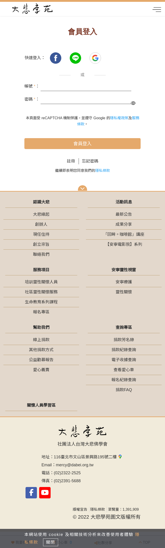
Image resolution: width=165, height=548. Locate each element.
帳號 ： (31, 86)
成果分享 (124, 224)
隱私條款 (102, 171)
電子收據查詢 (123, 360)
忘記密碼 (90, 161)
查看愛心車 (123, 370)
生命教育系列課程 (41, 302)
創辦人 (41, 224)
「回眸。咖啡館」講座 (123, 234)
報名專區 (41, 312)
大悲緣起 (41, 214)
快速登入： (35, 58)
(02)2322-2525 (67, 473)
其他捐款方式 (41, 350)
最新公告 (124, 214)
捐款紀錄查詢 (123, 350)
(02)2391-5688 (67, 481)
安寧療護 (124, 282)
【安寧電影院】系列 (123, 244)
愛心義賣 (41, 370)
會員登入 (82, 143)
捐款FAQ (124, 390)
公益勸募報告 (41, 360)
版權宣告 (80, 509)
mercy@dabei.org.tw (74, 465)
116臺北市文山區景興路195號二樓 (88, 457)
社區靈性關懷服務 (41, 292)
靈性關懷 (124, 292)
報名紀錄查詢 (123, 380)
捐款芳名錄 (123, 339)
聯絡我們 (41, 254)
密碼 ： (31, 99)
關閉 (50, 542)
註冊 (71, 161)
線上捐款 (41, 339)
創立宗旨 (41, 244)
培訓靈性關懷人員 (41, 282)
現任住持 (41, 234)
